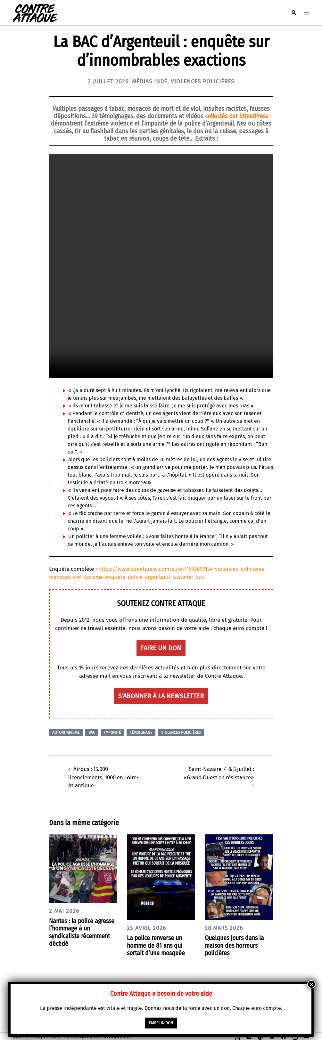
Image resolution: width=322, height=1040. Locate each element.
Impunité (112, 732)
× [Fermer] (311, 984)
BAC (91, 732)
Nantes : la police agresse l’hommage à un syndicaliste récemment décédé (83, 931)
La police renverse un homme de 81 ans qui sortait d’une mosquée (157, 945)
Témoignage (141, 732)
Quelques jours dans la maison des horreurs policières (235, 945)
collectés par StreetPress (236, 116)
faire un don (161, 648)
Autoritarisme (65, 732)
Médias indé (149, 81)
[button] (293, 12)
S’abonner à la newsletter (161, 696)
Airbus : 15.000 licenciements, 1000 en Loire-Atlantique (104, 777)
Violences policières (204, 81)
